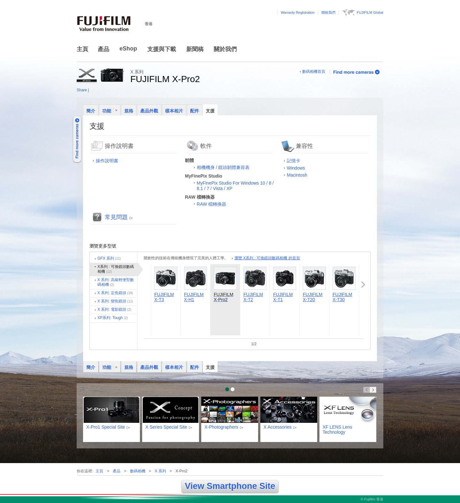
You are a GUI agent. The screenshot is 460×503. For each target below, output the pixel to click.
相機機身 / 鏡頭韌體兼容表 (223, 167)
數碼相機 (137, 471)
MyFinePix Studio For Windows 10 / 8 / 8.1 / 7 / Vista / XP (235, 185)
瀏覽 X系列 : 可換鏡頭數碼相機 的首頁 (267, 258)
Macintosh (297, 175)
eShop (128, 48)
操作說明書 (107, 160)
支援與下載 (161, 49)
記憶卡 (293, 160)
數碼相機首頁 (313, 71)
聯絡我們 (328, 12)
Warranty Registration (298, 12)
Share (82, 90)
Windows (296, 168)
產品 (103, 49)
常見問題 (116, 217)
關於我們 (225, 49)
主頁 (82, 49)
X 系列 (160, 471)
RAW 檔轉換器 (211, 204)
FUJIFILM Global (370, 12)
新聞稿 (194, 49)
